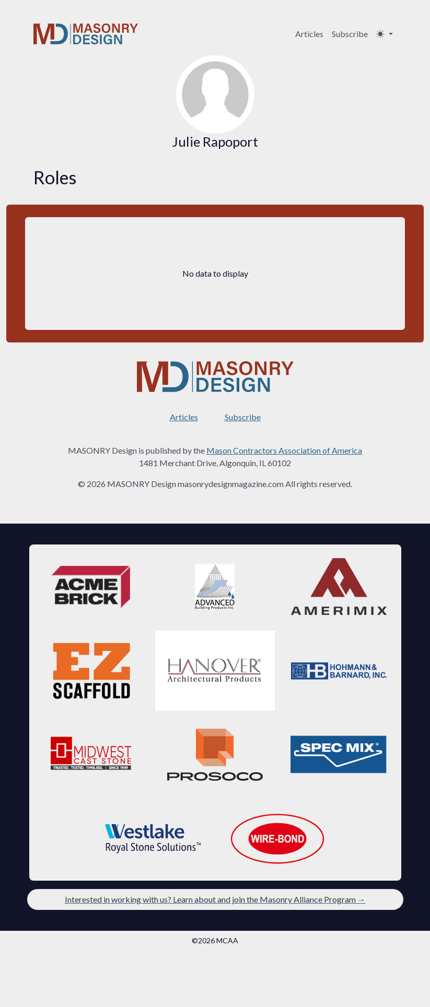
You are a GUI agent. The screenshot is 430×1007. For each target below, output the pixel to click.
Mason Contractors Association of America (284, 450)
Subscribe (350, 34)
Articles (309, 34)
